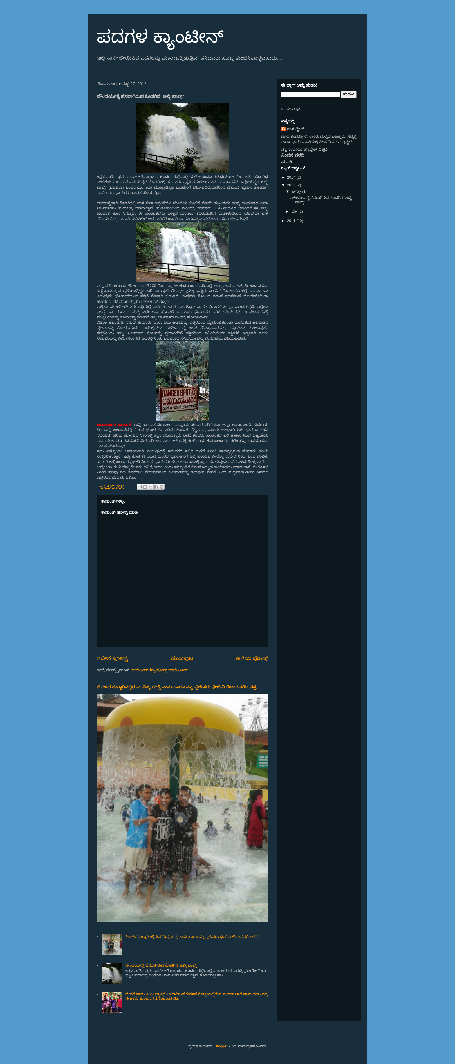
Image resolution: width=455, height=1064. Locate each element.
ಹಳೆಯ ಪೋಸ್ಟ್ (252, 658)
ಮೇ (295, 211)
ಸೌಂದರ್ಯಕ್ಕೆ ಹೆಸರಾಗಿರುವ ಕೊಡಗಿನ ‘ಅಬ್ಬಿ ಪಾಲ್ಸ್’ (161, 965)
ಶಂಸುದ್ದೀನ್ (295, 129)
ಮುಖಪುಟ (182, 658)
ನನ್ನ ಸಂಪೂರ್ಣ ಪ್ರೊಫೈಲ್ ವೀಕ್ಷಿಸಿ (304, 149)
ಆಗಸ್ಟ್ (297, 191)
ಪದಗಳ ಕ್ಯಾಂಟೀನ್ (160, 36)
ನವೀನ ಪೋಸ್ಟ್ (112, 658)
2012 (292, 185)
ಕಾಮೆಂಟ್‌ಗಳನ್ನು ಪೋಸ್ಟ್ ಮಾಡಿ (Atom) (160, 670)
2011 (292, 220)
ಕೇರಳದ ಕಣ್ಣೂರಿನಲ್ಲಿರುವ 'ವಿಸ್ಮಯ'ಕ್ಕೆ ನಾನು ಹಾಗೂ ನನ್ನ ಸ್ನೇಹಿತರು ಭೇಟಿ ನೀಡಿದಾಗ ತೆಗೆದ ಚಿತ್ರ (176, 686)
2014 (292, 177)
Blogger (221, 1046)
